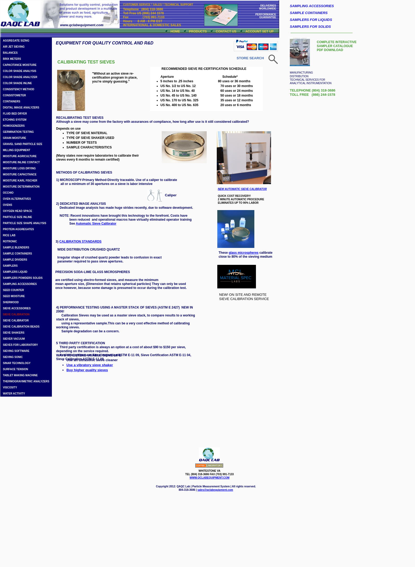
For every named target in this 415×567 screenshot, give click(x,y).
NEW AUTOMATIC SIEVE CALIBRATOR (242, 189)
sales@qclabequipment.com (215, 489)
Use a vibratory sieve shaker (89, 365)
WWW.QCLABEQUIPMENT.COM (209, 477)
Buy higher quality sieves (87, 370)
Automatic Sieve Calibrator (96, 223)
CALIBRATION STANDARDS (80, 241)
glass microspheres (244, 253)
